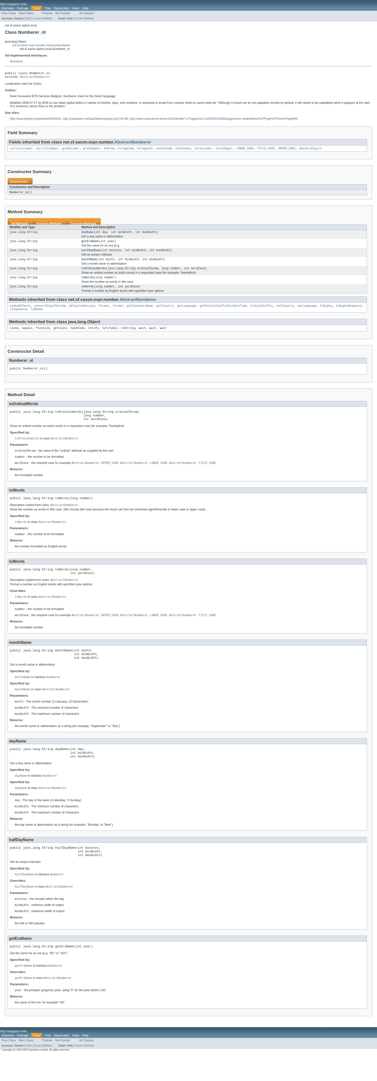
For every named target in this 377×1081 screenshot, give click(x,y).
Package (22, 8)
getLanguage (186, 312)
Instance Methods (49, 226)
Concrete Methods (83, 226)
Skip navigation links (13, 4)
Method (47, 18)
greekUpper (92, 150)
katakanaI (183, 150)
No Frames (62, 13)
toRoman (37, 316)
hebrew (109, 150)
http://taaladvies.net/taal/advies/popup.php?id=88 (95, 120)
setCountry (285, 312)
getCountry (165, 312)
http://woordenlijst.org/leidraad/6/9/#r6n (35, 120)
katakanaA (164, 150)
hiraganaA (126, 150)
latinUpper (224, 150)
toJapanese (18, 316)
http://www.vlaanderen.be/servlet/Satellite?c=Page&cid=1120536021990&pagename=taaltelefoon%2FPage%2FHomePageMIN (213, 120)
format (104, 312)
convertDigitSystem (50, 312)
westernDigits (310, 150)
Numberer (16, 61)
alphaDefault (20, 312)
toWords (87, 282)
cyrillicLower (21, 150)
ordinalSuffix (261, 312)
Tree (48, 8)
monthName (89, 263)
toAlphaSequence (349, 312)
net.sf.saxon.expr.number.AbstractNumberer (41, 45)
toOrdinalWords (93, 273)
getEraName (90, 244)
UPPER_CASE (287, 150)
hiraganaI (145, 150)
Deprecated (61, 8)
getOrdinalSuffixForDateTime (223, 312)
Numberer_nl (19, 194)
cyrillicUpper (47, 150)
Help (85, 8)
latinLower (203, 150)
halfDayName (91, 254)
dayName (87, 235)
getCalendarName (139, 312)
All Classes (86, 13)
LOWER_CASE (245, 150)
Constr (37, 18)
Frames (47, 13)
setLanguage (306, 312)
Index (75, 8)
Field (28, 18)
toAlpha (326, 312)
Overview (7, 8)
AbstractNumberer (35, 78)
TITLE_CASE (266, 150)
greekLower (70, 150)
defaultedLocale (82, 312)
